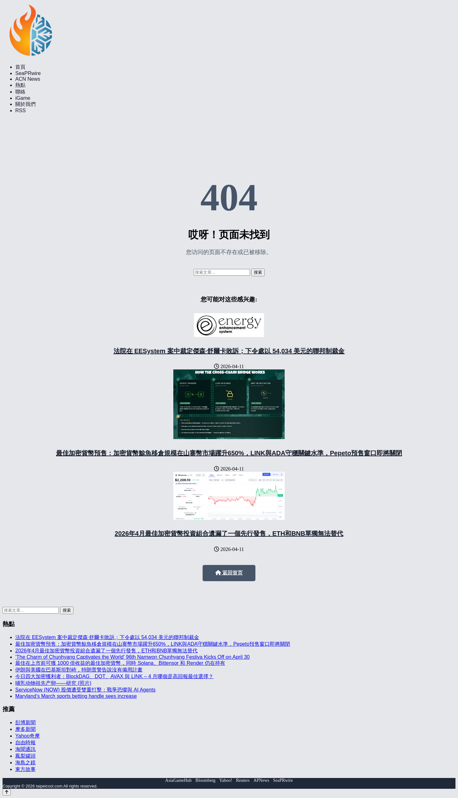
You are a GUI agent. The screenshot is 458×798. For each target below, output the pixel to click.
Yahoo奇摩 (27, 736)
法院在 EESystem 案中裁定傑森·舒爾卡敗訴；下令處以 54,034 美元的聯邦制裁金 (229, 350)
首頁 (20, 67)
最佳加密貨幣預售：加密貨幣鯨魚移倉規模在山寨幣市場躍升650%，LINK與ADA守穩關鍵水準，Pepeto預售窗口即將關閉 (229, 453)
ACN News (27, 79)
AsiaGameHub (178, 780)
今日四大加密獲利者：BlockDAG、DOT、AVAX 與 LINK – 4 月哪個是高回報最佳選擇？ (114, 676)
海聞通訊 (25, 749)
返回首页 (229, 572)
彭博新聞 (25, 722)
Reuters (243, 780)
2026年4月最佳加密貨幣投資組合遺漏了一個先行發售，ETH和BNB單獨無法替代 (229, 533)
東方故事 (25, 769)
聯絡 (20, 91)
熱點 (20, 85)
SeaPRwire (28, 73)
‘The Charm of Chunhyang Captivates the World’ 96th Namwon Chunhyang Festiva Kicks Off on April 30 (132, 657)
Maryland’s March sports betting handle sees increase (76, 696)
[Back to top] (7, 792)
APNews (261, 780)
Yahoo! (225, 780)
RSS (20, 110)
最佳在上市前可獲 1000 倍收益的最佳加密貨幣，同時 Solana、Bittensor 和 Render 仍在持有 (120, 663)
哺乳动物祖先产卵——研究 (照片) (53, 683)
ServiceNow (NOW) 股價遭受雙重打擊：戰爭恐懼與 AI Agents (85, 689)
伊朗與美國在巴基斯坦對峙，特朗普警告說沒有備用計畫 (78, 669)
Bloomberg (206, 780)
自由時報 (25, 742)
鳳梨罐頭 (25, 756)
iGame (22, 98)
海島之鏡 (25, 762)
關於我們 (25, 104)
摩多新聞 (25, 729)
